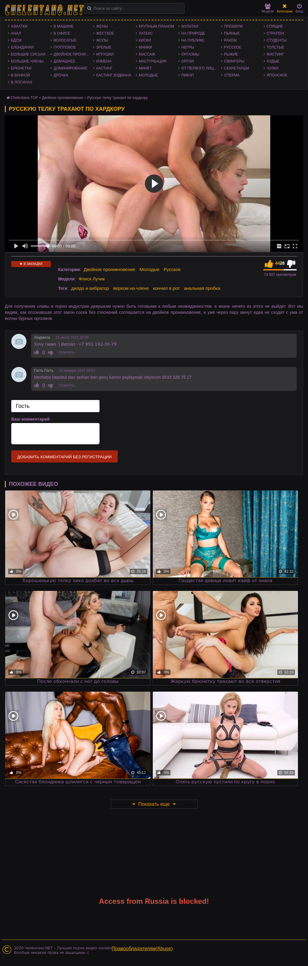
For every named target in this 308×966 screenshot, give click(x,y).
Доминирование (70, 68)
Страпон (275, 33)
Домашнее (64, 61)
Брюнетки (21, 68)
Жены (102, 26)
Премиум (233, 26)
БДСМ (16, 40)
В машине (64, 26)
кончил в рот (166, 288)
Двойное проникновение (73, 54)
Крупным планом (156, 26)
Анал (16, 33)
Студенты (276, 40)
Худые (273, 61)
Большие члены (27, 61)
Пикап (187, 75)
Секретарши (236, 68)
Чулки (272, 68)
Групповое (65, 47)
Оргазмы (190, 54)
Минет (145, 68)
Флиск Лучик (92, 278)
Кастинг (104, 68)
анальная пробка (202, 288)
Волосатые (65, 40)
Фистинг (275, 54)
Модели (268, 8)
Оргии (187, 61)
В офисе (62, 33)
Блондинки (22, 47)
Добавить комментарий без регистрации (64, 457)
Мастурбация (152, 61)
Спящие (275, 26)
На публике (193, 40)
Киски (145, 40)
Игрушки (105, 54)
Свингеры (234, 61)
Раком (230, 40)
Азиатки (19, 26)
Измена (104, 61)
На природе (193, 33)
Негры (187, 47)
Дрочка (61, 75)
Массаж (147, 54)
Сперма (232, 75)
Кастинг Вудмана (113, 75)
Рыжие (231, 54)
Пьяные (232, 33)
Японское (277, 75)
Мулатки (189, 26)
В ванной (20, 75)
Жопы (102, 40)
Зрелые (103, 47)
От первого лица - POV (201, 68)
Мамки (145, 47)
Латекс (146, 33)
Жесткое (105, 33)
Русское (232, 47)
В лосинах (22, 82)
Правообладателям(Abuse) (142, 948)
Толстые (275, 47)
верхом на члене (131, 288)
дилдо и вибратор (90, 288)
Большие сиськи (28, 54)
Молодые (148, 75)
